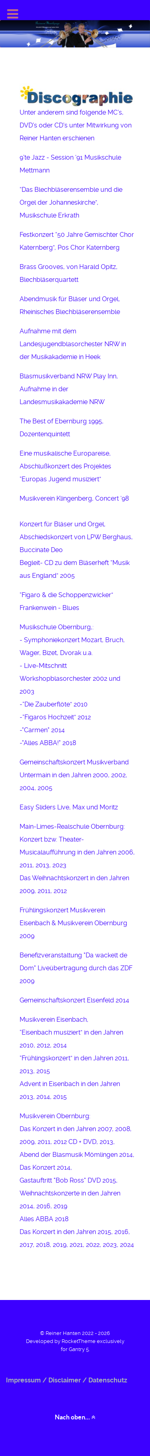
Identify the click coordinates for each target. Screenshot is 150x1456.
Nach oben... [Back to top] (75, 1417)
